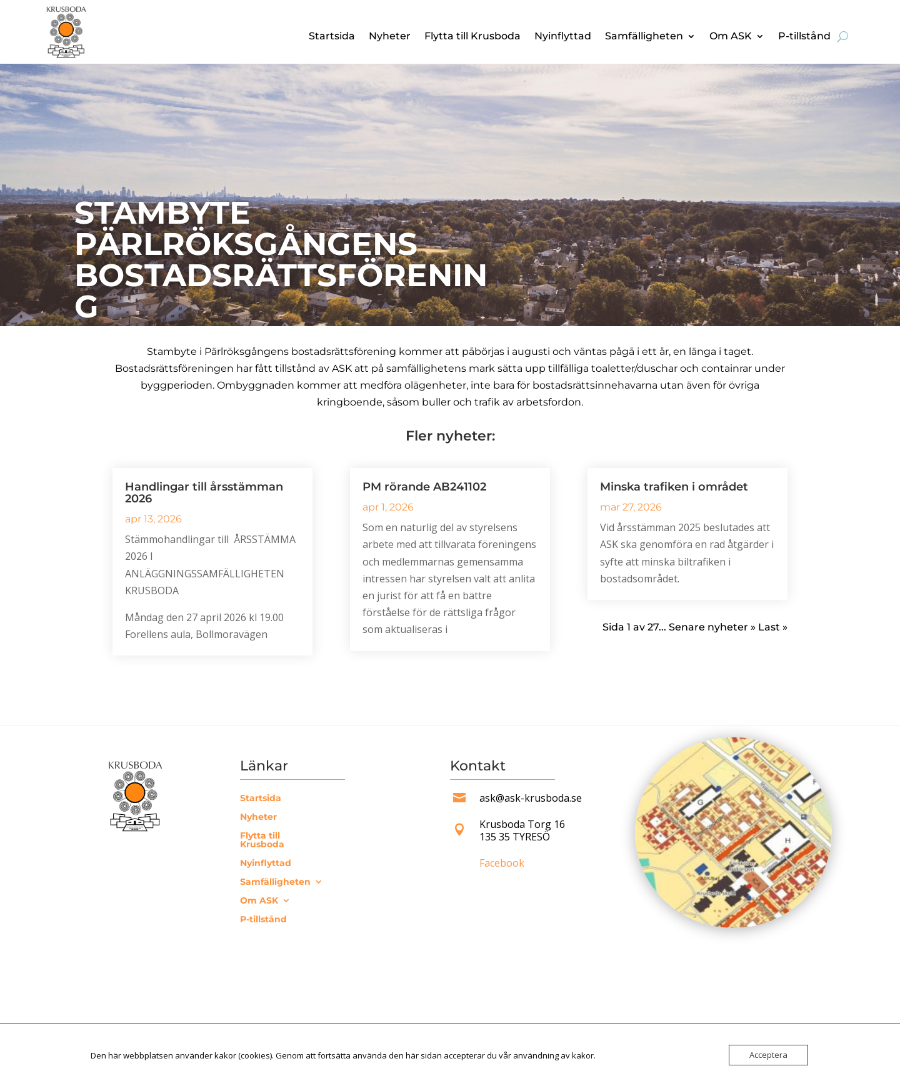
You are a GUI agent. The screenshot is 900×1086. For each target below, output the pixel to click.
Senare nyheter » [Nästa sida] (712, 627)
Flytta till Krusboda (472, 37)
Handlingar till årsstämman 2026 (204, 493)
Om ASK (730, 37)
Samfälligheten (644, 37)
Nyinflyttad (562, 37)
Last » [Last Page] (773, 627)
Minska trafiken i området (674, 487)
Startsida (332, 37)
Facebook (501, 863)
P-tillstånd (804, 37)
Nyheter (390, 37)
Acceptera (768, 1054)
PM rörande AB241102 (424, 487)
